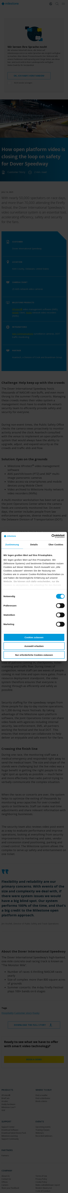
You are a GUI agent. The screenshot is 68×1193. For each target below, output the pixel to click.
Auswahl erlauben (34, 646)
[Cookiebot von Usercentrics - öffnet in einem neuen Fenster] (51, 536)
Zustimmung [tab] (12, 544)
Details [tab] (34, 544)
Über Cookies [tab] (55, 544)
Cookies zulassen (34, 637)
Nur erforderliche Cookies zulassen (34, 655)
